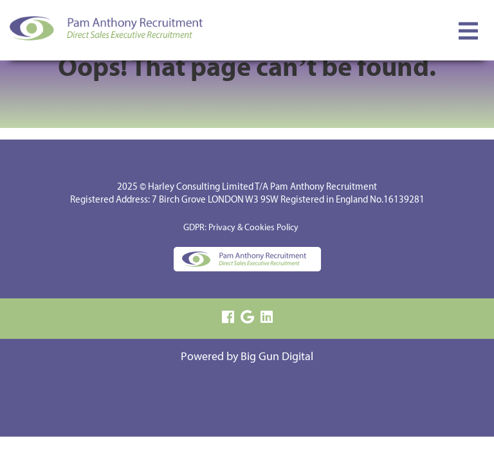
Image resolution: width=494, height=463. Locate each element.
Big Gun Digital (277, 357)
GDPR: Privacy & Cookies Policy (240, 228)
